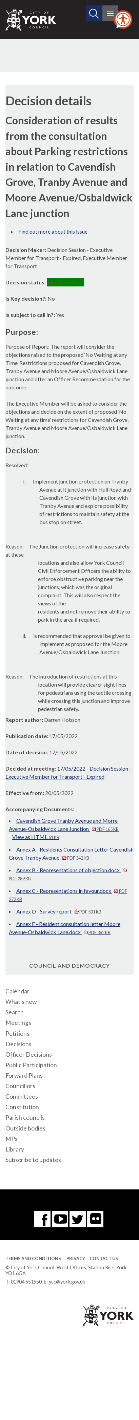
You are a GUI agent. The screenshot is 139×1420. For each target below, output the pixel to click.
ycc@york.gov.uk (67, 1282)
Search (14, 1012)
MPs (11, 1138)
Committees (21, 1096)
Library (14, 1149)
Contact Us (104, 1258)
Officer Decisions (28, 1054)
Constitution (22, 1107)
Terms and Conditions (33, 1258)
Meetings (18, 1022)
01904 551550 (26, 1282)
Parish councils (25, 1117)
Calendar (17, 991)
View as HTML (35, 837)
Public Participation (31, 1065)
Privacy (75, 1258)
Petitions (17, 1033)
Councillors (20, 1086)
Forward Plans (24, 1075)
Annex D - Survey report (58, 911)
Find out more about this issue (52, 231)
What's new (21, 1001)
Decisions (18, 1044)
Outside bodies (25, 1128)
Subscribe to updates (33, 1159)
